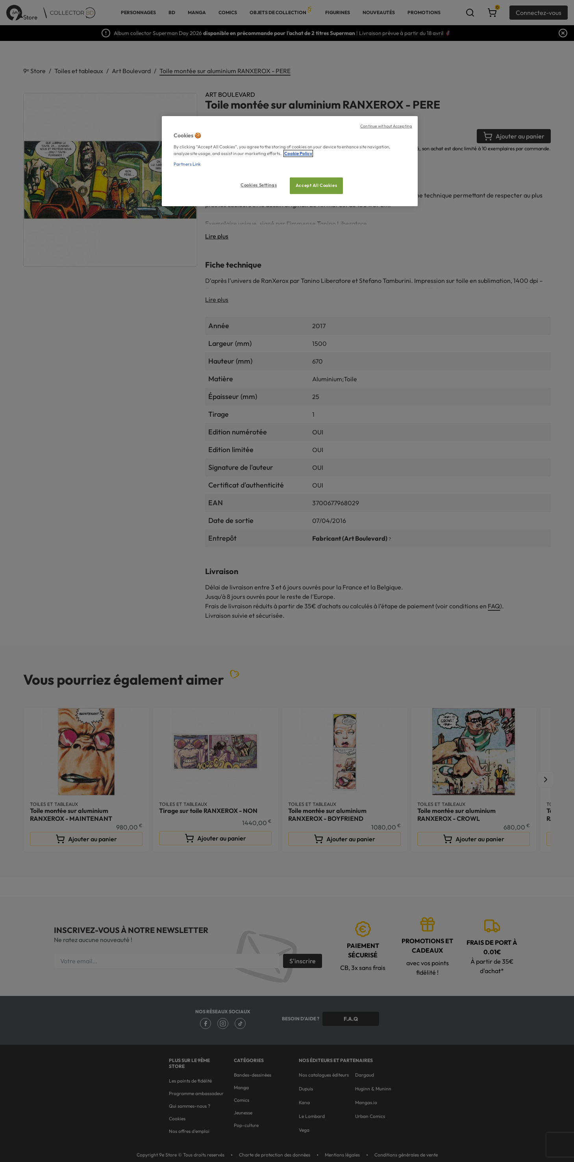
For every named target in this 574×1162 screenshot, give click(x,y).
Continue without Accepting (386, 126)
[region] (290, 161)
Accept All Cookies (316, 185)
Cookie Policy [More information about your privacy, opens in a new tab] (298, 153)
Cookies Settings (259, 185)
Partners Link (187, 164)
